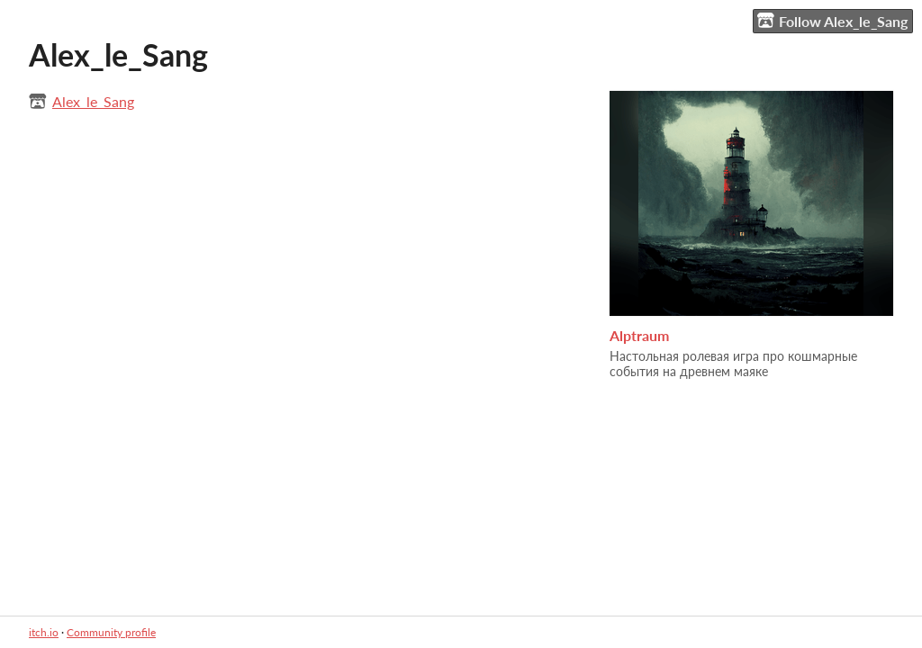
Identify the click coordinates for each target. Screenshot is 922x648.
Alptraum (639, 335)
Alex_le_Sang (93, 101)
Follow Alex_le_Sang (832, 21)
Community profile (111, 632)
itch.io (44, 632)
